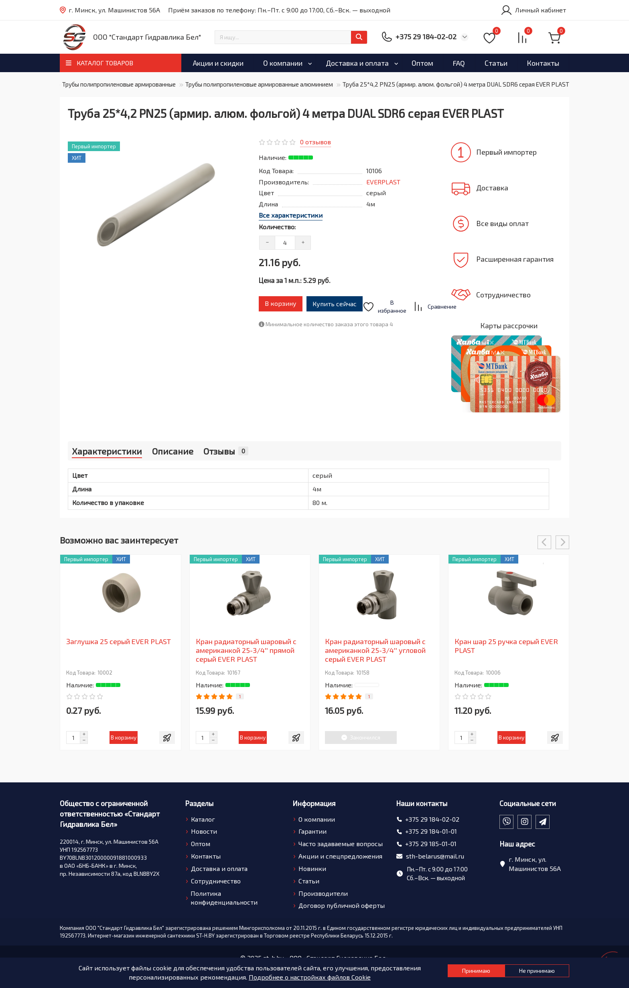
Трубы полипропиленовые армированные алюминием (259, 84)
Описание (172, 451)
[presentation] (544, 542)
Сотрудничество (216, 881)
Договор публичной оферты (341, 905)
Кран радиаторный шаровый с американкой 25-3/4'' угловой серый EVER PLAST (375, 650)
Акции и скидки (218, 63)
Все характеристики (291, 215)
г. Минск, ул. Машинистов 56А (110, 10)
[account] (533, 10)
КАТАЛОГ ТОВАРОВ (105, 63)
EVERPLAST (383, 182)
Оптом (422, 63)
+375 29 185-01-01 (431, 843)
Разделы (199, 803)
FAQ (458, 63)
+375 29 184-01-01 (431, 831)
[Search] (291, 37)
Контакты (543, 63)
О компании (282, 63)
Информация (313, 803)
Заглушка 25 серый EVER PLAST (118, 641)
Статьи (496, 63)
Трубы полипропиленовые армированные (119, 84)
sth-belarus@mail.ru (435, 856)
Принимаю (448, 972)
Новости (204, 831)
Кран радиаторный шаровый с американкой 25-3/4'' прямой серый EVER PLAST (246, 650)
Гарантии (312, 831)
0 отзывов (315, 141)
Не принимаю (531, 972)
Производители (323, 893)
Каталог (203, 819)
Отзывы (225, 451)
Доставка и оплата (357, 63)
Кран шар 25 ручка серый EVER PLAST (506, 646)
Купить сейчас (341, 301)
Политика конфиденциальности (224, 897)
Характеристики (107, 451)
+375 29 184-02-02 (432, 819)
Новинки (312, 868)
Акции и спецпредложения (340, 856)
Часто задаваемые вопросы (340, 843)
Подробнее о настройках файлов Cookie (292, 977)
